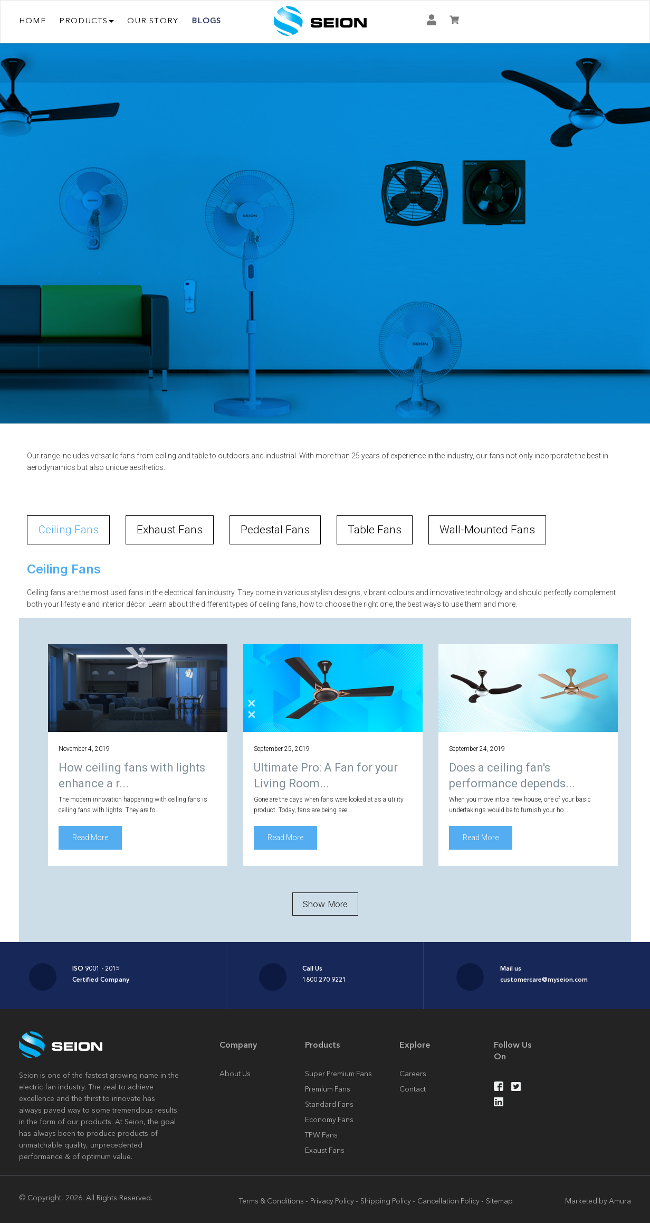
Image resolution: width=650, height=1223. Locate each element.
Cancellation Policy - (452, 1201)
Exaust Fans (325, 1150)
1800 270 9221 (324, 979)
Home (32, 20)
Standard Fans (329, 1104)
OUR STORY (152, 20)
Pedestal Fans (275, 529)
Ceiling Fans (68, 529)
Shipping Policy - (388, 1201)
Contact (412, 1089)
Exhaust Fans (170, 529)
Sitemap (502, 1201)
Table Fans (375, 529)
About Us (235, 1074)
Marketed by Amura (597, 1201)
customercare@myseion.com (544, 979)
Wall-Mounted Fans (487, 529)
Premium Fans (327, 1089)
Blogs (206, 20)
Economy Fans (329, 1119)
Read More (90, 838)
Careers (412, 1074)
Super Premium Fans (338, 1074)
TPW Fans (321, 1135)
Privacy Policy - (334, 1201)
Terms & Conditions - (271, 1201)
